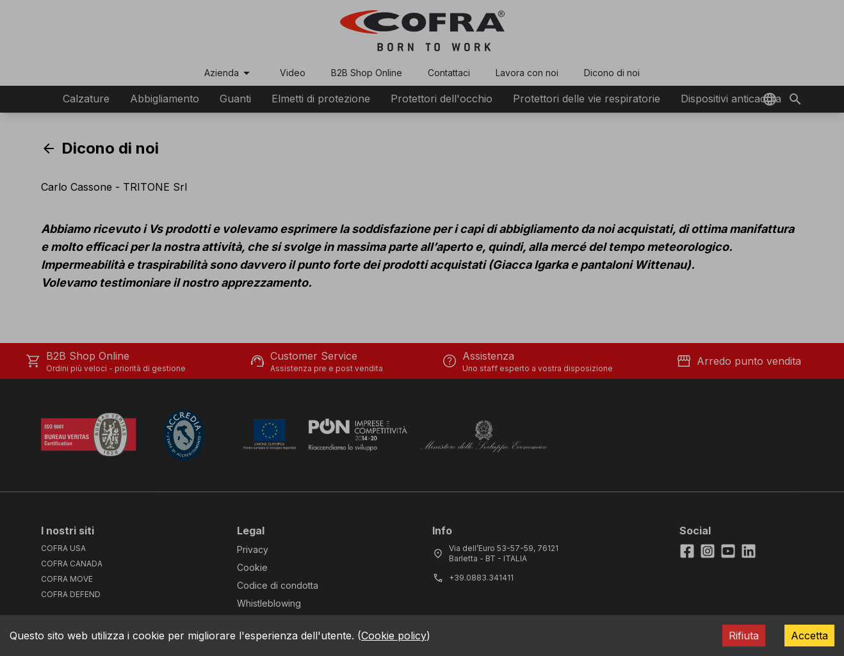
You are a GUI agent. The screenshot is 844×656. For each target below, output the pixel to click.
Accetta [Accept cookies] (809, 635)
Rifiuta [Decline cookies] (744, 635)
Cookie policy (393, 635)
